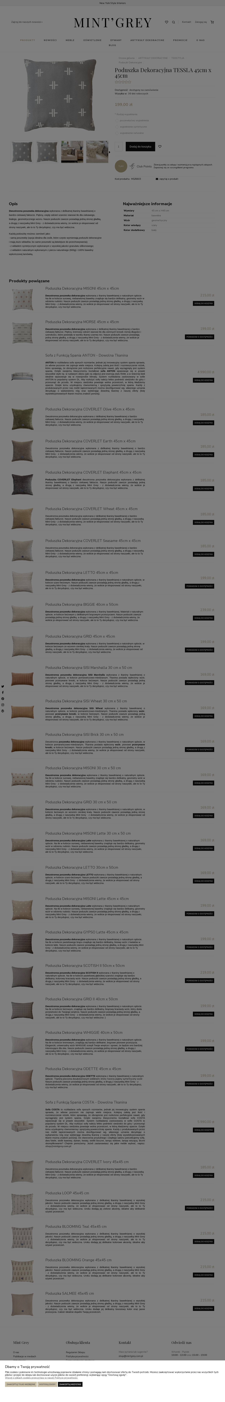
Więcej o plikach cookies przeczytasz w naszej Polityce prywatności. (41, 1377)
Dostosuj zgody (47, 1384)
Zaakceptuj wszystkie (70, 1384)
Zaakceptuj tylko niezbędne (21, 1384)
